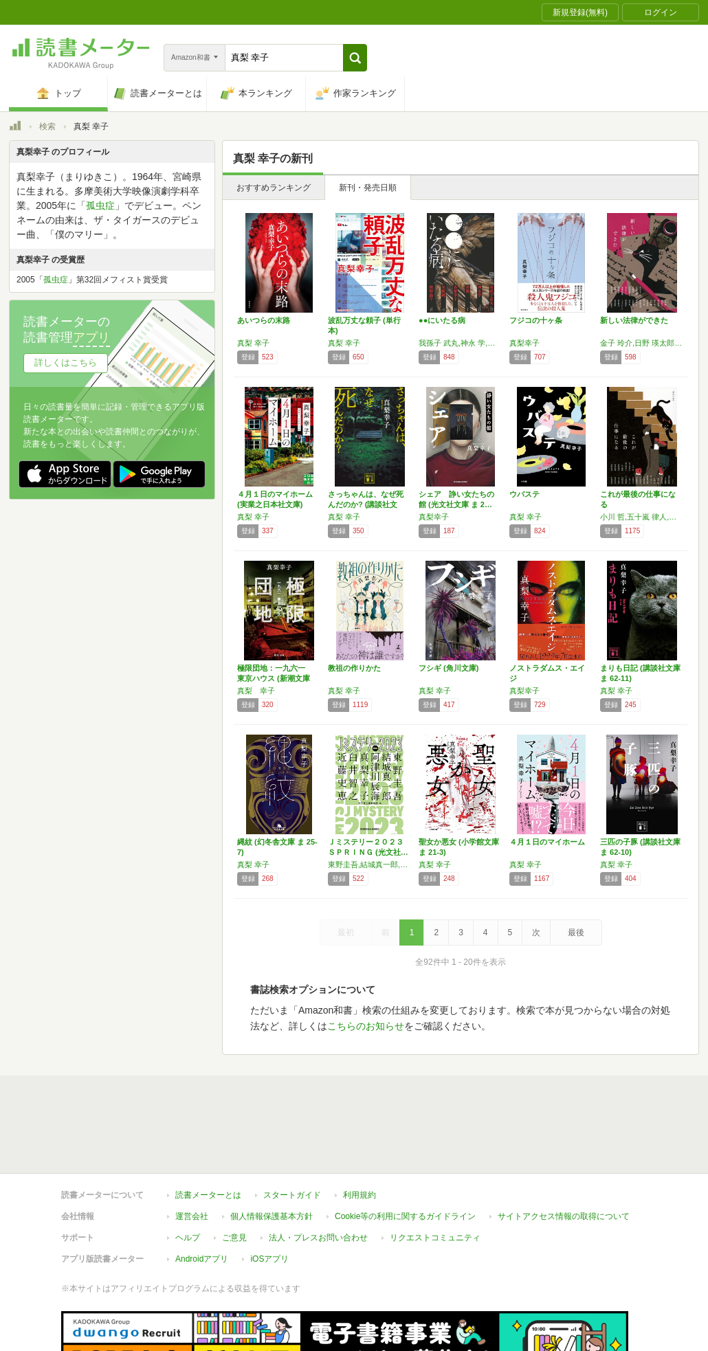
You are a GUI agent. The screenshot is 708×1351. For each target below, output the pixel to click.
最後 (576, 932)
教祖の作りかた (354, 668)
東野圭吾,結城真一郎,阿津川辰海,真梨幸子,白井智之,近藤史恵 (370, 864)
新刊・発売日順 (368, 187)
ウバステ (524, 494)
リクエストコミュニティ (435, 1174)
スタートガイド (292, 1132)
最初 (346, 932)
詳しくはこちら (65, 362)
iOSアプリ (269, 1196)
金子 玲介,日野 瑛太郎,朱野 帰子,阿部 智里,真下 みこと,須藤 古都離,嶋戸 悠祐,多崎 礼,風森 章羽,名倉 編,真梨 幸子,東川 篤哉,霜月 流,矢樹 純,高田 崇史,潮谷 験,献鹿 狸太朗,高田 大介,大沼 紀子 (642, 343)
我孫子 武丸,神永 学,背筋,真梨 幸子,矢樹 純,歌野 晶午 (460, 343)
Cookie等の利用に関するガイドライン (405, 1153)
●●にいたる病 (442, 320)
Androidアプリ (201, 1196)
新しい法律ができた (634, 320)
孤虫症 (100, 205)
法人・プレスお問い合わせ (318, 1174)
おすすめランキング (273, 187)
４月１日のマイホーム (547, 842)
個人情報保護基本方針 (271, 1153)
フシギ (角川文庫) (448, 668)
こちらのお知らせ (365, 1025)
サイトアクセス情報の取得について (564, 1153)
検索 (47, 126)
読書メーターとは (208, 1132)
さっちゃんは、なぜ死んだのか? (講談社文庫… (365, 504)
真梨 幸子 (253, 343)
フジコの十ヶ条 (535, 320)
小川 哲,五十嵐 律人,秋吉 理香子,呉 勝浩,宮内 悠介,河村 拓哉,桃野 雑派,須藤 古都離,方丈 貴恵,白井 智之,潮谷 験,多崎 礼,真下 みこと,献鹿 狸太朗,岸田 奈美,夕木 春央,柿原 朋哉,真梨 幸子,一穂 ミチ (642, 517)
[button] (355, 57)
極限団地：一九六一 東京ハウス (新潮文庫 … (275, 678)
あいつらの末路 (263, 320)
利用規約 (359, 1132)
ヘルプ (187, 1174)
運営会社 (191, 1153)
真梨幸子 (524, 343)
